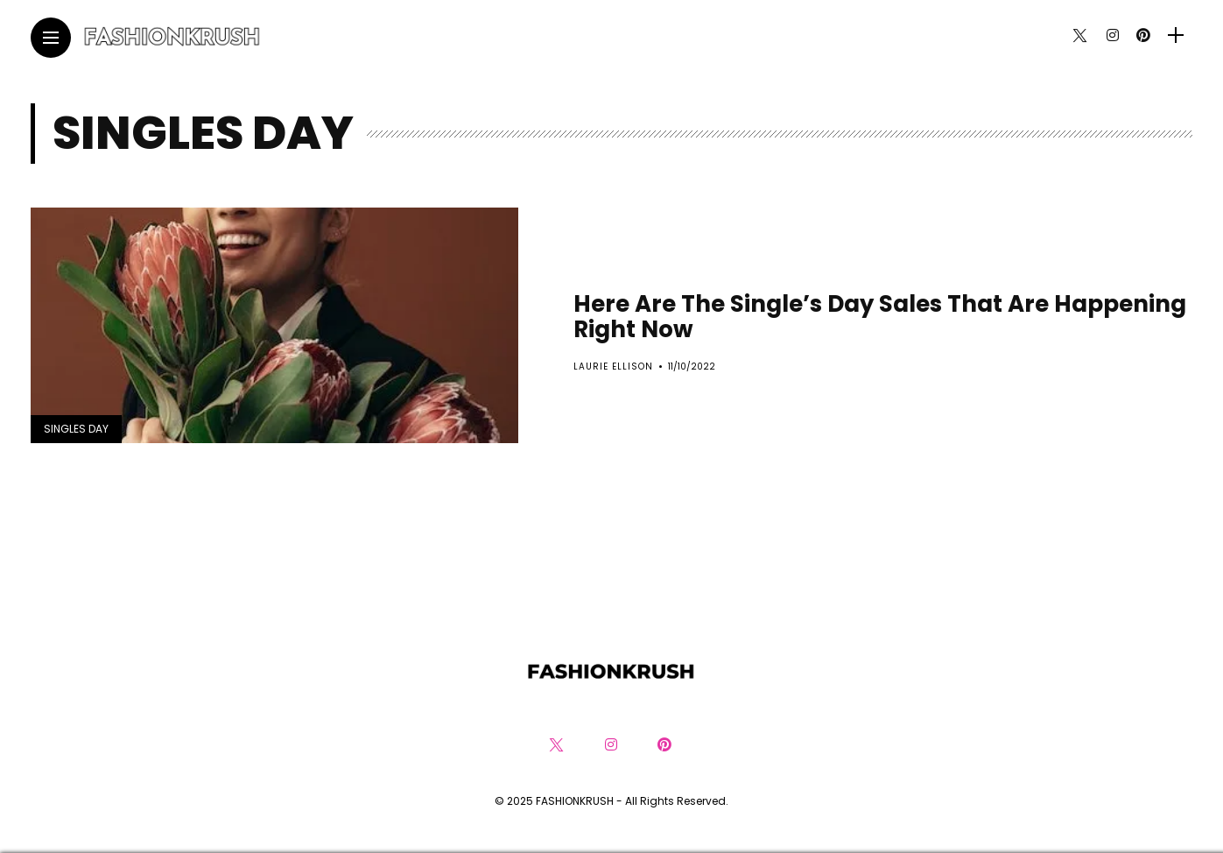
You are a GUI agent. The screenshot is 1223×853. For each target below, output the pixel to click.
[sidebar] (1176, 35)
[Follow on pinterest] (1143, 35)
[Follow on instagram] (1113, 35)
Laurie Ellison (613, 366)
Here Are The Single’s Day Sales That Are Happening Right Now (879, 316)
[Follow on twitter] (1079, 35)
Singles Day (76, 428)
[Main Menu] (51, 38)
